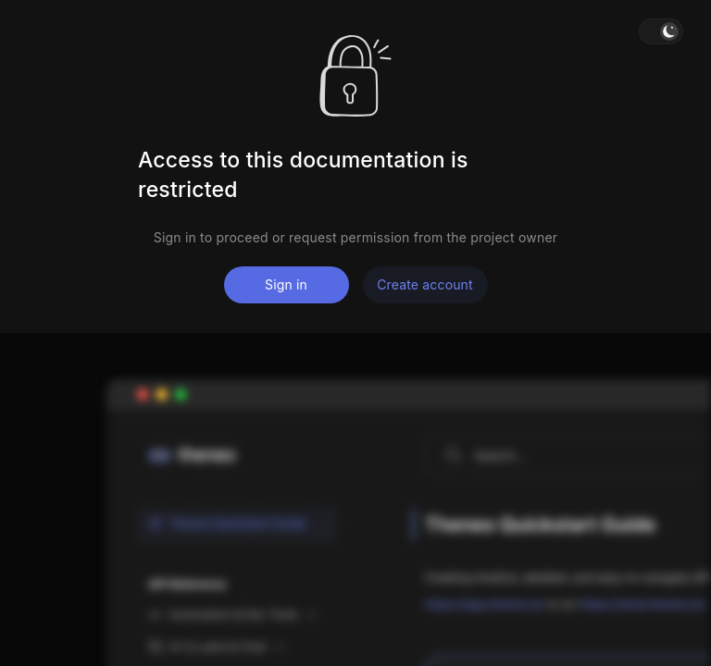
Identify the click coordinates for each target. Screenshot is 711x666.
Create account (425, 284)
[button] (661, 31)
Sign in (286, 284)
